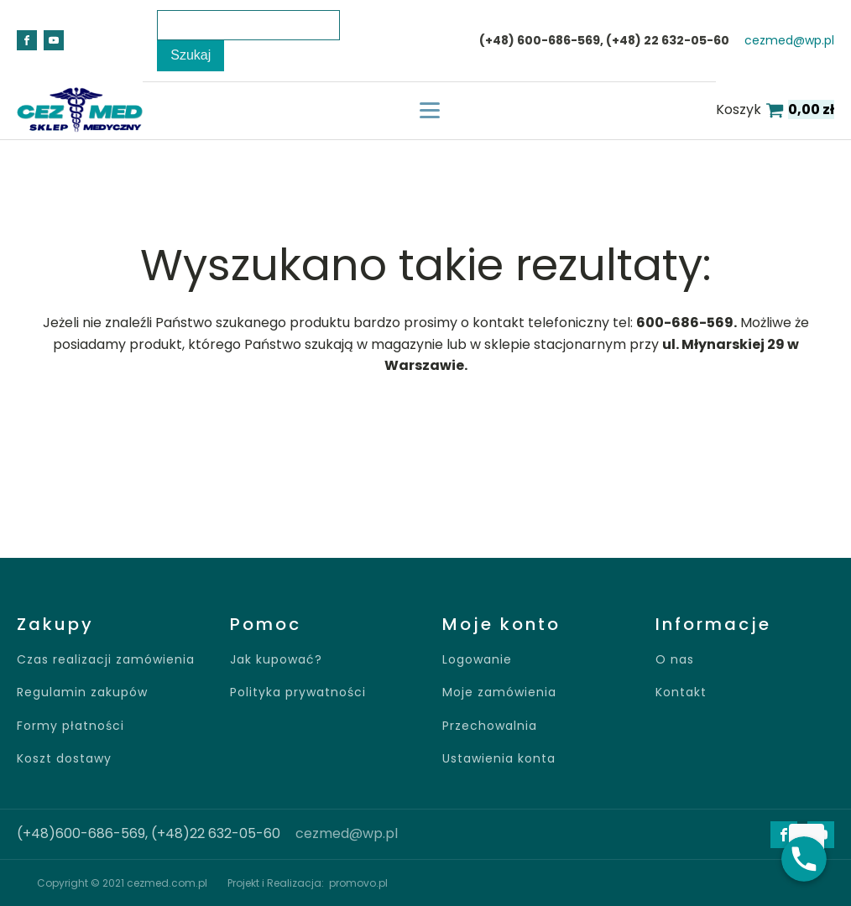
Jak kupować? (276, 659)
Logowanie (477, 659)
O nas (674, 659)
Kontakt (681, 692)
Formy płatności (70, 726)
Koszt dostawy (64, 758)
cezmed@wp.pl (789, 41)
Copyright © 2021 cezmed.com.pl (122, 883)
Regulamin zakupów (82, 692)
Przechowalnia (489, 726)
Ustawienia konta (499, 758)
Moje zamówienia (499, 692)
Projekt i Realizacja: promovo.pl (307, 883)
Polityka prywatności (298, 692)
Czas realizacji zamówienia (106, 659)
